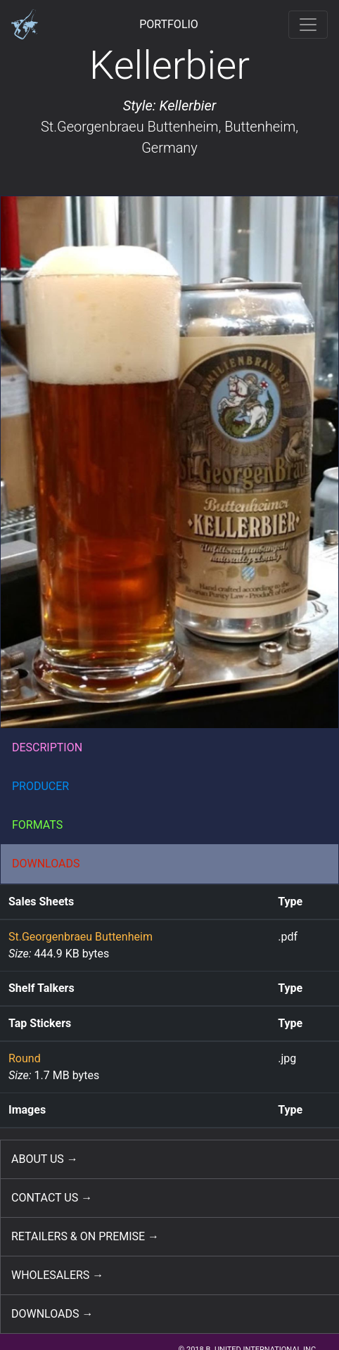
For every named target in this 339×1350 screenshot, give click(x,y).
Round (24, 1058)
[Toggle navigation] (308, 25)
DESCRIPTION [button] (47, 747)
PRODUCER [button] (40, 786)
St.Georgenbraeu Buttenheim (130, 126)
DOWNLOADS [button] (46, 863)
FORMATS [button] (37, 825)
